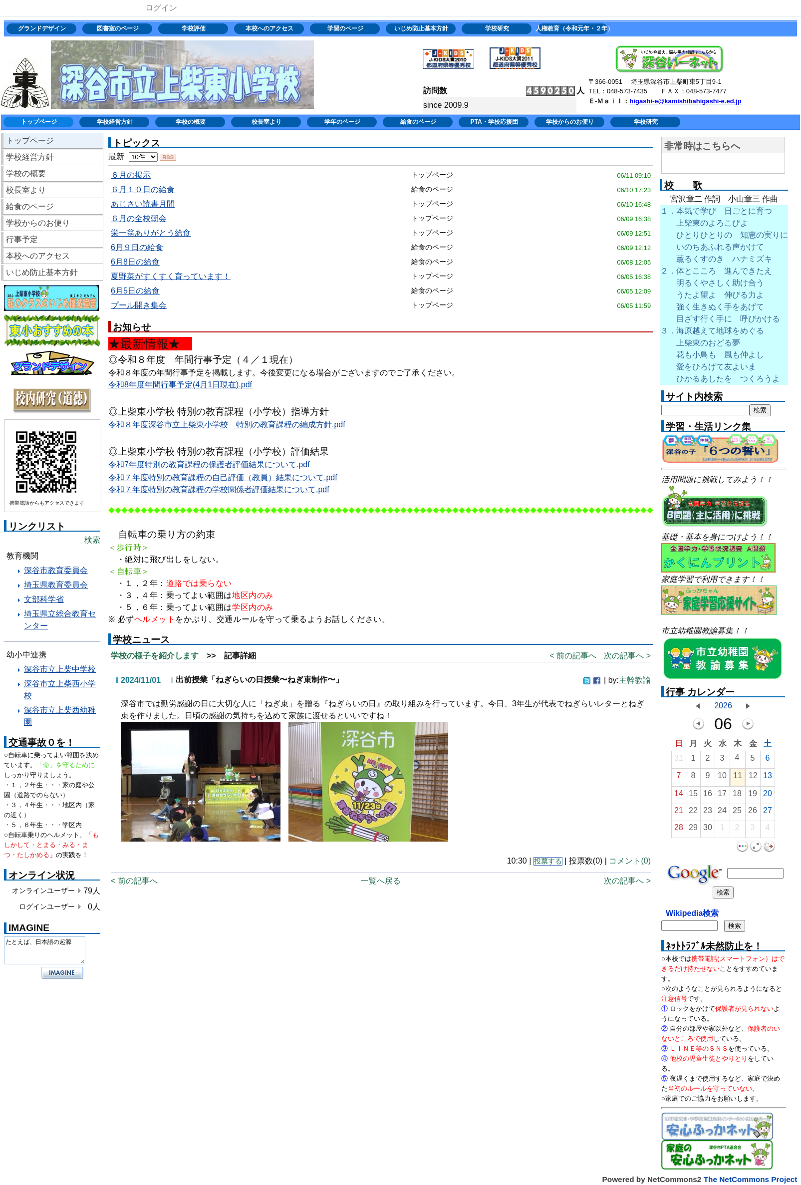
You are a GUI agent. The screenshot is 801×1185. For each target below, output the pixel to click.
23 (707, 813)
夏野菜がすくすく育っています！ (171, 276)
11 (737, 778)
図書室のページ (118, 28)
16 (707, 796)
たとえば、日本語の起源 (44, 950)
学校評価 (194, 28)
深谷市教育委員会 (56, 570)
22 (693, 813)
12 (753, 778)
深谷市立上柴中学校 (60, 669)
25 (737, 813)
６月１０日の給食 (143, 189)
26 (752, 813)
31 (678, 760)
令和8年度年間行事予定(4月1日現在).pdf (180, 384)
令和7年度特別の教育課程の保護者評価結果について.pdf (209, 464)
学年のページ (342, 121)
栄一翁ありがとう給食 (151, 233)
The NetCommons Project (751, 1179)
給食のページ (418, 121)
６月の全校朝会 (139, 218)
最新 (133, 156)
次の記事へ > (627, 655)
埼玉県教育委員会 (56, 585)
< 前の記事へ (572, 655)
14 (678, 796)
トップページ (39, 121)
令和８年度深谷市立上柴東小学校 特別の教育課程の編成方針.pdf (226, 424)
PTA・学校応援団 (494, 121)
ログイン (161, 7)
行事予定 (22, 239)
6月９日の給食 (137, 247)
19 (752, 796)
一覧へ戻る (381, 881)
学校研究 (497, 28)
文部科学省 (44, 599)
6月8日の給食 (135, 262)
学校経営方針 (115, 121)
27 (767, 813)
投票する (548, 861)
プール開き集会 (139, 305)
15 (693, 796)
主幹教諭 (635, 680)
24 (722, 813)
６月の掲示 (131, 175)
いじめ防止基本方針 (421, 28)
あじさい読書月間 (143, 204)
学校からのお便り (570, 121)
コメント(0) (630, 861)
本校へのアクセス (269, 28)
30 (707, 830)
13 (767, 778)
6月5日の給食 (135, 291)
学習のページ (345, 28)
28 (678, 830)
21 (678, 813)
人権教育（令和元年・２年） (573, 28)
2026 (723, 705)
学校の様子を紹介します (155, 655)
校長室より (266, 121)
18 (737, 796)
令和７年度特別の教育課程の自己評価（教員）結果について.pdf (222, 477)
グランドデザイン (42, 28)
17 (722, 796)
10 (722, 778)
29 (693, 830)
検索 (92, 540)
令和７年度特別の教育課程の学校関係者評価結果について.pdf (218, 489)
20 (767, 796)
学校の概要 (191, 121)
